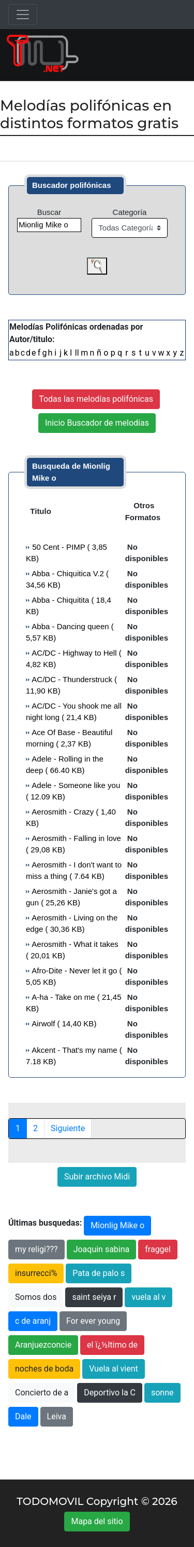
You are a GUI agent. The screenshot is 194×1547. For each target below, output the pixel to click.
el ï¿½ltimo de (112, 1345)
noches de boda (44, 1369)
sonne (162, 1392)
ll (77, 353)
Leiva (56, 1416)
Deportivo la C (110, 1392)
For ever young (93, 1321)
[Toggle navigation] (22, 14)
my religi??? (36, 1249)
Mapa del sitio (97, 1521)
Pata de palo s (98, 1273)
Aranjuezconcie (43, 1345)
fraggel (158, 1249)
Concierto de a (41, 1392)
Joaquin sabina (101, 1249)
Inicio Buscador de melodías (97, 423)
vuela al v (148, 1297)
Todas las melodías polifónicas (96, 399)
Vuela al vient (113, 1369)
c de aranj (33, 1321)
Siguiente (68, 1128)
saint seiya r (94, 1297)
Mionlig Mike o (117, 1225)
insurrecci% (36, 1273)
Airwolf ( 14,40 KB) (63, 1023)
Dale (23, 1416)
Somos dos (35, 1297)
